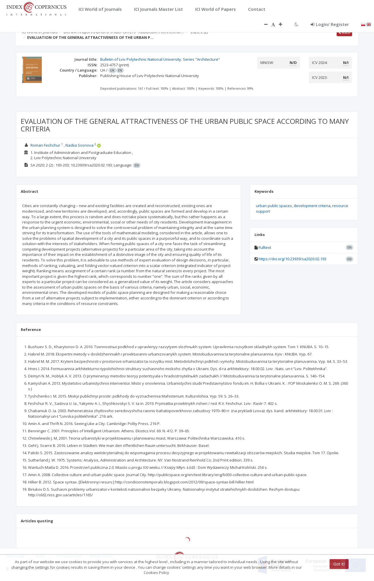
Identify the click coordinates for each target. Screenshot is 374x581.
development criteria (312, 205)
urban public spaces (274, 205)
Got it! (339, 564)
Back (344, 32)
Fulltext (265, 247)
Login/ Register (330, 24)
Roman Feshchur (45, 145)
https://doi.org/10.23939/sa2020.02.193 (292, 258)
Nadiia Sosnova (79, 145)
